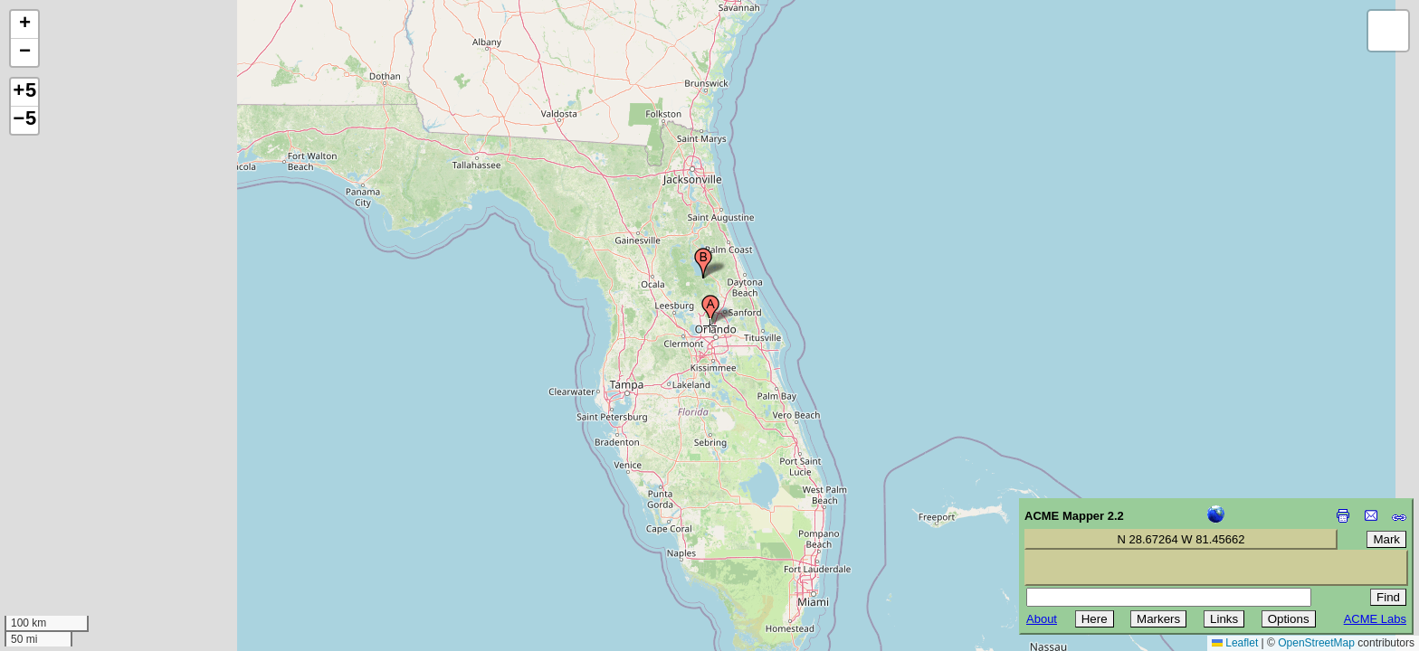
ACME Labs (1375, 619)
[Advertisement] (95, 522)
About (1041, 619)
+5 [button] (24, 92)
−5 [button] (24, 120)
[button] (710, 310)
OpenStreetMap (1316, 643)
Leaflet (1235, 643)
